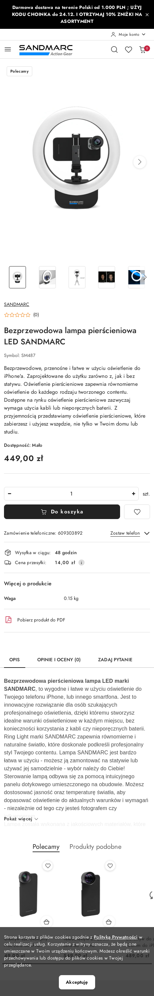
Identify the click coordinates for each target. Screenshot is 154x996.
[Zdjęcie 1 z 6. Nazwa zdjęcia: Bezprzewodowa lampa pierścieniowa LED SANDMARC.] (17, 277)
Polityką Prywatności (116, 937)
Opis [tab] (14, 660)
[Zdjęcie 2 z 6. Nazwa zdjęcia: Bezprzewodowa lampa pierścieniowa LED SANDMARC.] (47, 277)
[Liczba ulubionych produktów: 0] (128, 49)
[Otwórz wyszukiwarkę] (114, 49)
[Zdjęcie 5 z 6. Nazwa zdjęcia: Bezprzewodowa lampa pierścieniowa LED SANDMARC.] (136, 277)
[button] (140, 162)
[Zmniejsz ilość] (9, 493)
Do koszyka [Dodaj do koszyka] (62, 511)
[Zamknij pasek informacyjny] (147, 15)
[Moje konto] (128, 34)
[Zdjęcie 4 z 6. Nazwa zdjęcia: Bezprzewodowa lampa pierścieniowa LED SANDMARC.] (106, 277)
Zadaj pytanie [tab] (115, 660)
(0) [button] (36, 315)
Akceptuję (77, 982)
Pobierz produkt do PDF (34, 620)
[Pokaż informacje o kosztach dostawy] (81, 562)
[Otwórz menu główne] (8, 49)
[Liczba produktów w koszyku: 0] (142, 49)
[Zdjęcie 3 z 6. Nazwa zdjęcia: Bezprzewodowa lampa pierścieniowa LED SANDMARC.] (77, 277)
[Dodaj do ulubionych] (137, 511)
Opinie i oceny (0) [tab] (59, 660)
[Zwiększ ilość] (133, 493)
